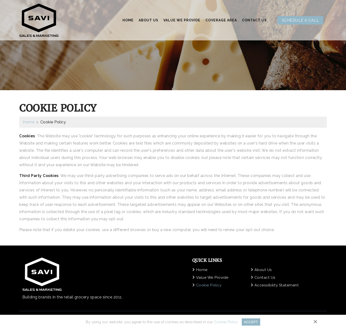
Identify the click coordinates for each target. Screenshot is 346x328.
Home (28, 122)
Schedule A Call (300, 20)
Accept (251, 322)
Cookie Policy (226, 322)
